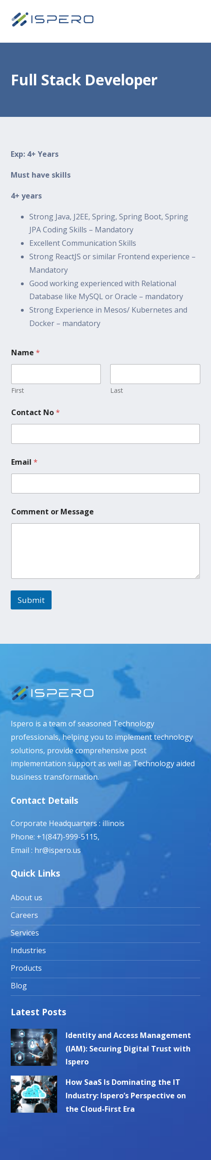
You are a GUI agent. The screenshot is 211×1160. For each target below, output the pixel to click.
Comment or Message (52, 511)
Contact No (35, 412)
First (17, 390)
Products (26, 968)
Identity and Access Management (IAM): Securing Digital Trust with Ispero (128, 1048)
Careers (24, 915)
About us (26, 897)
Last (116, 390)
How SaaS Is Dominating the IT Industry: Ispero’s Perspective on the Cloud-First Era (126, 1095)
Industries (28, 950)
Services (25, 933)
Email (24, 462)
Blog (19, 986)
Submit (31, 600)
